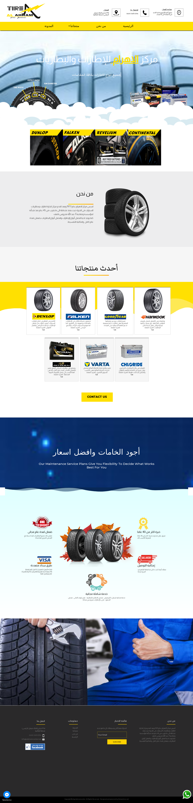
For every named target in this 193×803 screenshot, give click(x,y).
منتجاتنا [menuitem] (73, 26)
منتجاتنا (75, 731)
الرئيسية (75, 737)
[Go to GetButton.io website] (6, 800)
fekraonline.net (123, 799)
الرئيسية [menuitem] (128, 26)
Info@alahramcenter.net (31, 739)
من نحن (75, 734)
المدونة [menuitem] (48, 26)
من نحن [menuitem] (101, 26)
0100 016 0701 (132, 14)
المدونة (75, 728)
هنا (78, 330)
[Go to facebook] (6, 794)
